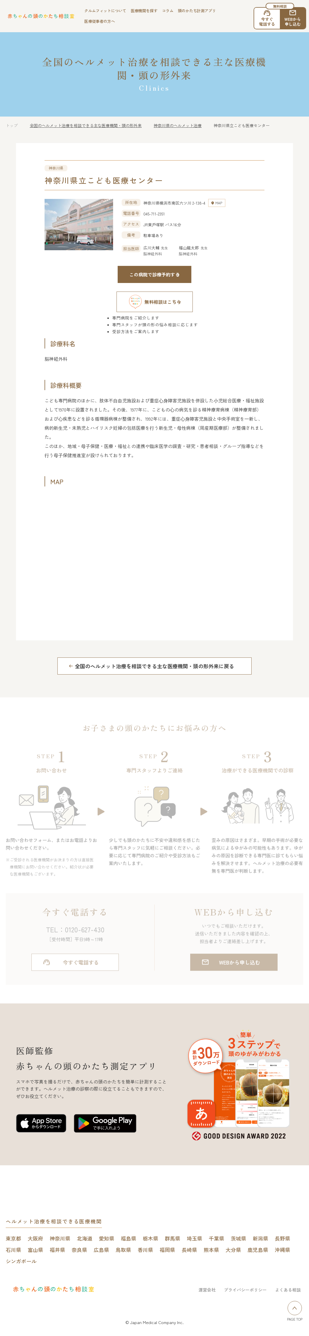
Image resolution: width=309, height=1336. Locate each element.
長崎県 (189, 1249)
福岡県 (167, 1249)
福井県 (57, 1249)
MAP (218, 202)
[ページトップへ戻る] (294, 1308)
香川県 (145, 1249)
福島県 (128, 1238)
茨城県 (238, 1238)
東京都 (13, 1238)
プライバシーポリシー (245, 1290)
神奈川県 (60, 1238)
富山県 (35, 1249)
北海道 (84, 1238)
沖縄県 (282, 1249)
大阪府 (35, 1238)
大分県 (233, 1249)
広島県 (101, 1249)
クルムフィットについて (105, 10)
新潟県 (260, 1238)
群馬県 (172, 1238)
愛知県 (106, 1238)
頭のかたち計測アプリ (197, 10)
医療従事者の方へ (99, 21)
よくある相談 (288, 1290)
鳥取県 (123, 1249)
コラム (167, 10)
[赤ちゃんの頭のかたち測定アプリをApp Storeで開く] (41, 1124)
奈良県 (79, 1249)
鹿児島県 (258, 1249)
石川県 (13, 1249)
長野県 (282, 1238)
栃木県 (150, 1238)
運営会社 (207, 1290)
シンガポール (21, 1261)
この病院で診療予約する (154, 274)
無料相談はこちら (154, 302)
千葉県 (216, 1238)
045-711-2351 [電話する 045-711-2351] (154, 214)
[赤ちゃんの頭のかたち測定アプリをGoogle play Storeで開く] (105, 1124)
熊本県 (211, 1249)
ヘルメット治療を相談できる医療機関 (54, 1221)
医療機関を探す (144, 10)
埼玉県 (194, 1238)
